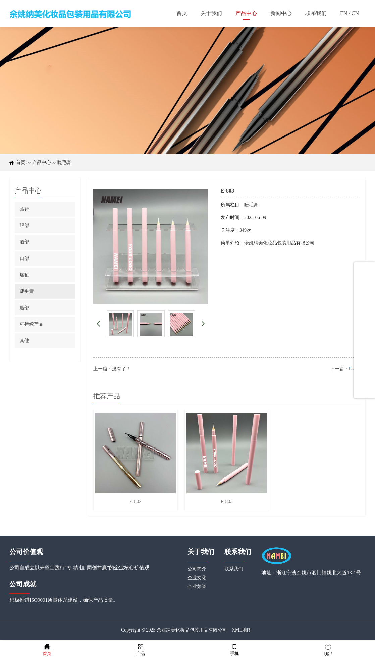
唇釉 (24, 274)
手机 (234, 649)
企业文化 (197, 579)
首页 (20, 162)
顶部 (328, 649)
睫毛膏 (64, 162)
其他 (24, 340)
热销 (24, 209)
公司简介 (197, 570)
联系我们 (233, 570)
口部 (24, 258)
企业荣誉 (197, 587)
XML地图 (242, 631)
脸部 (24, 307)
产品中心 (41, 162)
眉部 (24, 241)
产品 (140, 649)
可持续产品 (31, 324)
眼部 (24, 225)
